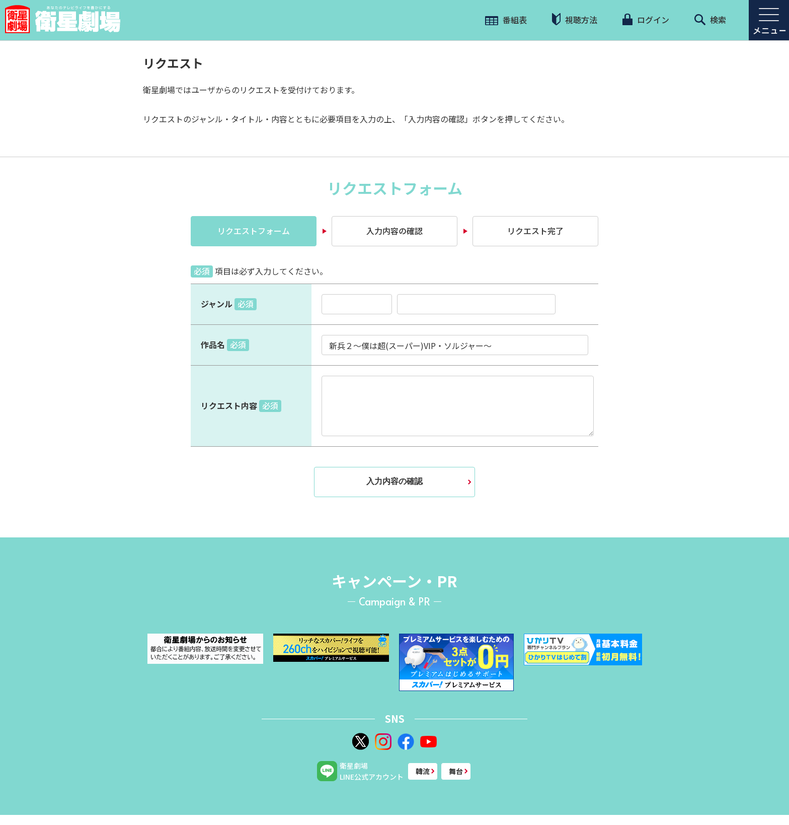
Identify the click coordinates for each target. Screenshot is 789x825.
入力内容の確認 (394, 231)
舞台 (456, 771)
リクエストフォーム (253, 231)
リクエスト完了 (535, 231)
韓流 (423, 771)
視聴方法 (574, 19)
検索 (710, 20)
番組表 (506, 20)
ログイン (645, 20)
